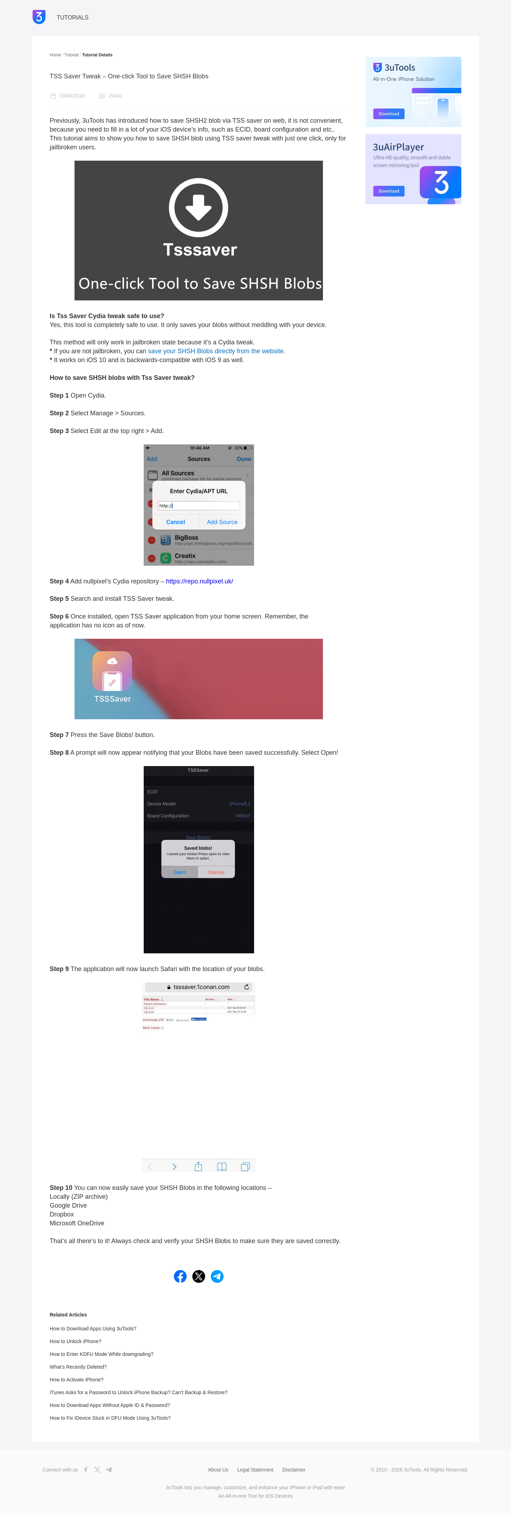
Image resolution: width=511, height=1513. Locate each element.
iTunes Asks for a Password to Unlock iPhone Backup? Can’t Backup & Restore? (138, 1392)
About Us (218, 1470)
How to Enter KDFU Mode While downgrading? (102, 1354)
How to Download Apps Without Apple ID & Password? (110, 1405)
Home (55, 54)
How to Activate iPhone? (77, 1379)
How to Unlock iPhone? (75, 1341)
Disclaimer (294, 1470)
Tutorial (72, 54)
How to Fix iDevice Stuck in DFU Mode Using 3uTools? (110, 1418)
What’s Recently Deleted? (78, 1367)
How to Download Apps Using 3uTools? (93, 1328)
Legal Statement (255, 1470)
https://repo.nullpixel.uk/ (199, 581)
